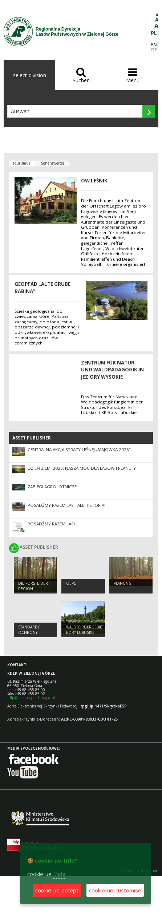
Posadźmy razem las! (51, 523)
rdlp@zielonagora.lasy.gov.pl (31, 697)
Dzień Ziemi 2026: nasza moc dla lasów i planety (82, 468)
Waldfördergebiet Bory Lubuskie (85, 629)
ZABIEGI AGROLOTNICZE (52, 486)
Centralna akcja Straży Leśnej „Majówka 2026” (79, 449)
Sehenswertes (52, 163)
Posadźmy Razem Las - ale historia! (66, 505)
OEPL (71, 583)
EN (153, 44)
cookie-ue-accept (56, 890)
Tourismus (21, 163)
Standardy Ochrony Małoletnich (31, 632)
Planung (122, 583)
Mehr (59, 873)
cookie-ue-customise (115, 890)
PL (154, 33)
